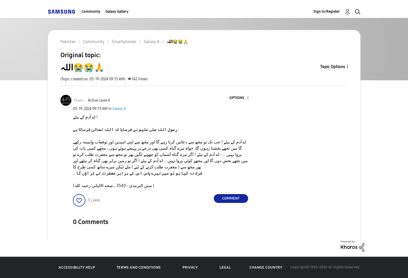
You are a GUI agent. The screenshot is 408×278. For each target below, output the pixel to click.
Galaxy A (119, 109)
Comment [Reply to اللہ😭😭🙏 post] (231, 198)
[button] (239, 98)
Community (90, 11)
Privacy (190, 267)
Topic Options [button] (332, 66)
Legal (225, 267)
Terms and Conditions (139, 267)
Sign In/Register (326, 11)
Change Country (265, 267)
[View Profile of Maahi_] (80, 100)
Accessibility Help (77, 267)
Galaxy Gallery (116, 11)
